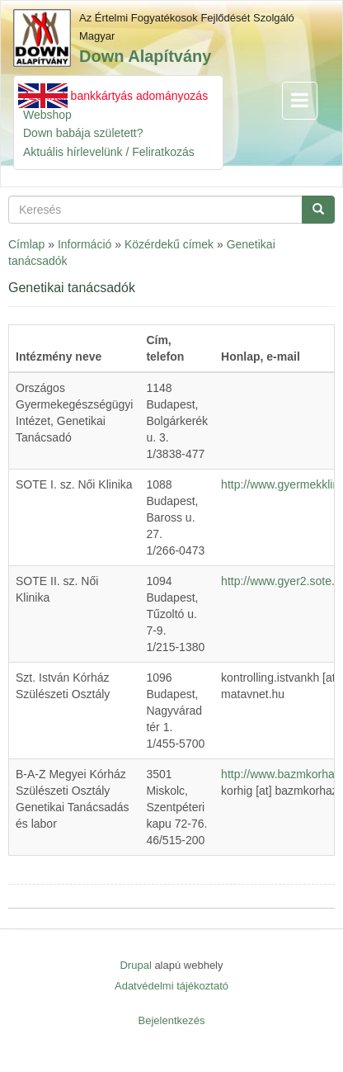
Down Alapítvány (145, 56)
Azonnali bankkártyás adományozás (115, 95)
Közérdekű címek (169, 244)
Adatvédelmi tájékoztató (171, 986)
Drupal (135, 965)
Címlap (26, 244)
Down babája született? (83, 132)
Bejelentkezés (172, 1020)
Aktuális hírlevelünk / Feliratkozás (109, 151)
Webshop (47, 114)
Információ (84, 244)
